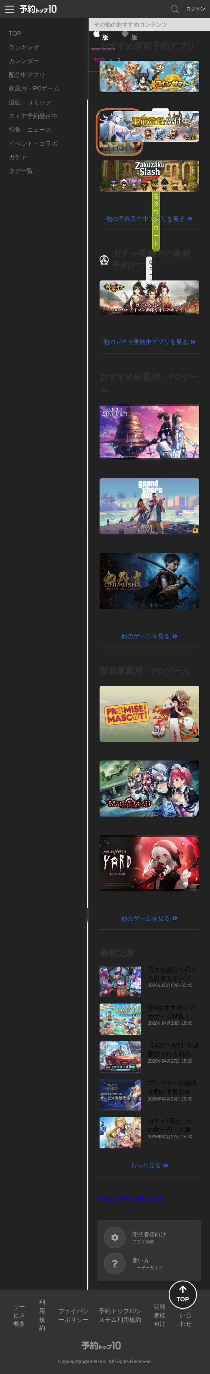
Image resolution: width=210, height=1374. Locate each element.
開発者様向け (159, 1315)
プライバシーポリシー (73, 1315)
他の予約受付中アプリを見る (145, 218)
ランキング (24, 47)
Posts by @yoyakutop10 (130, 1198)
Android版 (143, 33)
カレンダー (24, 60)
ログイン (195, 8)
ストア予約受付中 (33, 116)
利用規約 (42, 1315)
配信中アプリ (27, 74)
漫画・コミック (30, 102)
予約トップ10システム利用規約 (120, 1315)
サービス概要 (19, 1315)
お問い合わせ (186, 1315)
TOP (15, 33)
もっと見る (145, 1165)
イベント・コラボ (33, 143)
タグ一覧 (21, 170)
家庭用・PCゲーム (34, 88)
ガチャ (18, 156)
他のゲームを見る (145, 636)
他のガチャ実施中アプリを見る (145, 341)
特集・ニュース (30, 129)
